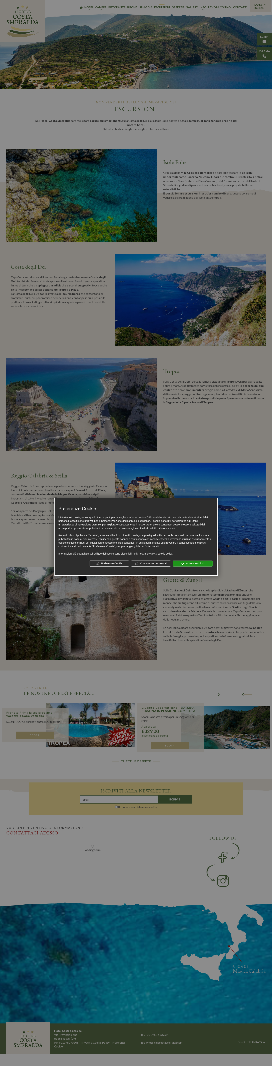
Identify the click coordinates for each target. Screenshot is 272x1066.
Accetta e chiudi (192, 563)
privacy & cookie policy (159, 553)
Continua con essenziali (151, 563)
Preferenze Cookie (109, 563)
